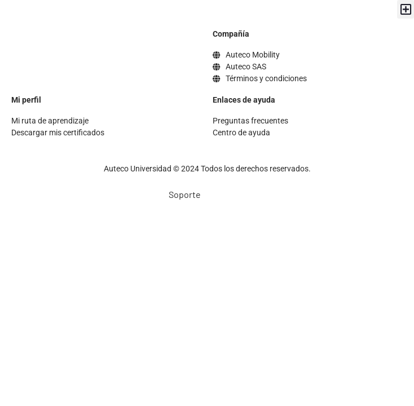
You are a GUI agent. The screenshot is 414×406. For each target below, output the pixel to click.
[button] (405, 9)
